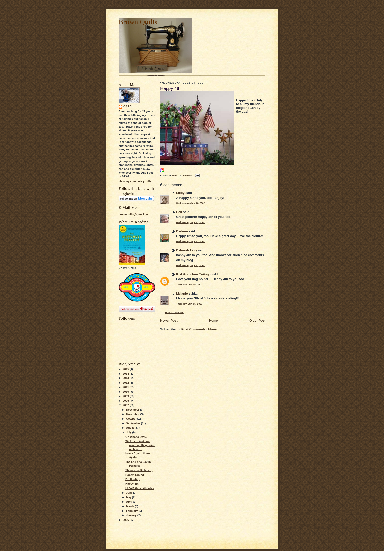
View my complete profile (135, 181)
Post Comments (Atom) (199, 329)
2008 (126, 400)
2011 (126, 387)
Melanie (182, 293)
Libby (180, 193)
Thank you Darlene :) (139, 470)
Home (213, 320)
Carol (128, 106)
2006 (126, 519)
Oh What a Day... (136, 436)
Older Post (257, 320)
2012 (126, 382)
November (133, 414)
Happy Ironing (134, 474)
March (130, 506)
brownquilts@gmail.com (134, 214)
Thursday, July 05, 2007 (189, 284)
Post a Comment (174, 312)
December (133, 409)
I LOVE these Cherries (139, 488)
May (129, 497)
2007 (126, 405)
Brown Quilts (138, 22)
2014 (126, 373)
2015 (126, 369)
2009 (126, 396)
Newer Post (169, 320)
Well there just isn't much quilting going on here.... (140, 445)
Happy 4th (132, 483)
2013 (126, 377)
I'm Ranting (132, 479)
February (132, 510)
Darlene (182, 231)
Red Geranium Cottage (193, 274)
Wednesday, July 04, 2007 (190, 203)
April (129, 501)
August (131, 427)
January (131, 515)
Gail (179, 212)
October (131, 418)
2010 (126, 391)
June (129, 492)
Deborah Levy (186, 250)
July (129, 432)
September (133, 423)
